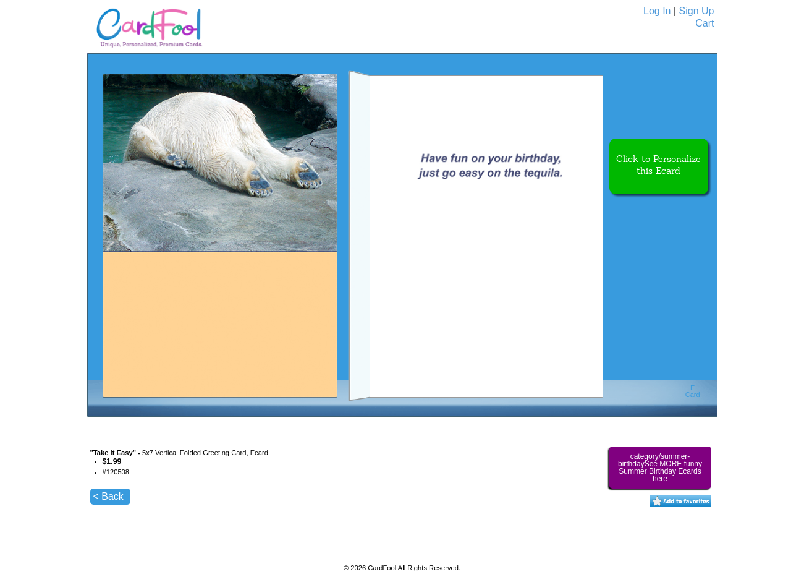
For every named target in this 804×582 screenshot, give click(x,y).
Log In (657, 11)
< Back (108, 496)
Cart (704, 23)
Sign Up (696, 11)
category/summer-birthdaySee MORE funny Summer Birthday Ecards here (660, 467)
